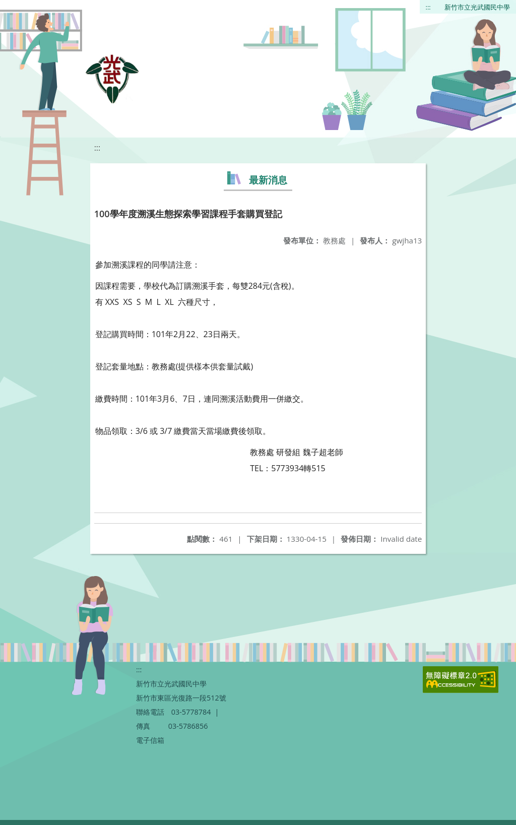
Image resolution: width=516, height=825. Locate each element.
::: (428, 7)
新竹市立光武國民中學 (477, 7)
